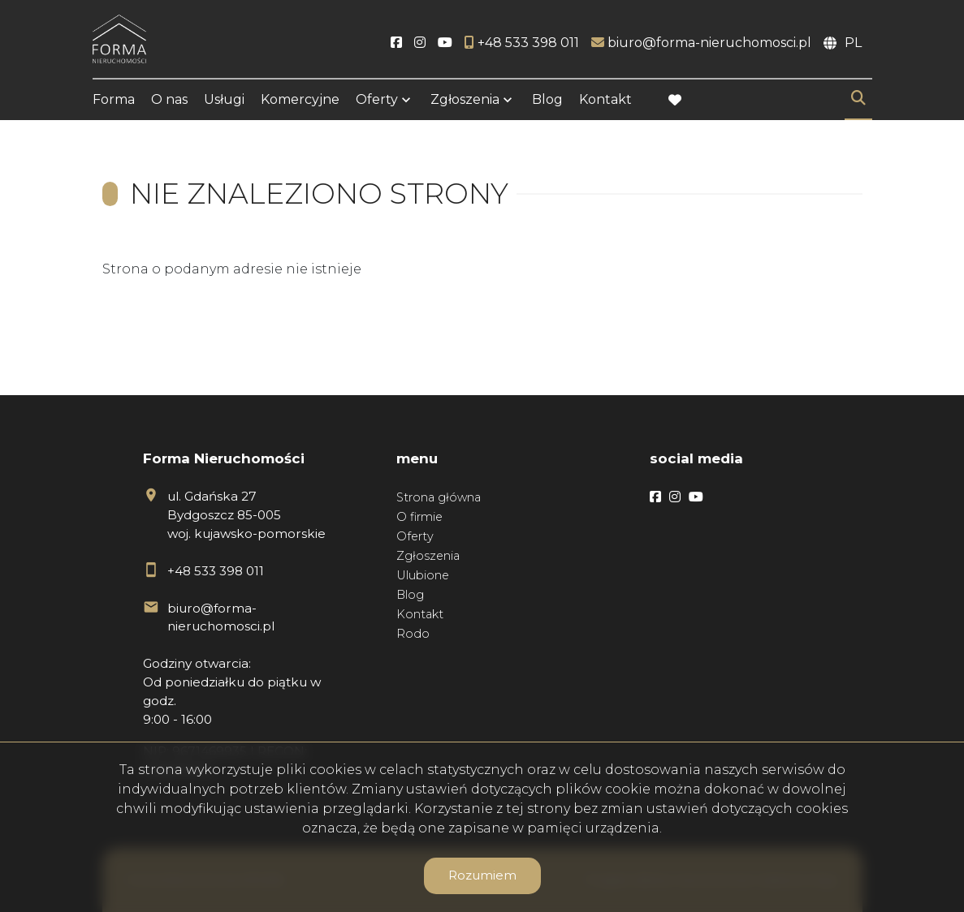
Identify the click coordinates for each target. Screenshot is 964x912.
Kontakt (605, 99)
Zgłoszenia (464, 99)
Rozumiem (482, 875)
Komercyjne (300, 99)
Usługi (224, 99)
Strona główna (438, 497)
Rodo (413, 633)
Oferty (377, 99)
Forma (114, 99)
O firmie (419, 517)
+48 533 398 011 (215, 571)
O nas (169, 99)
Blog (547, 99)
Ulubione (422, 575)
